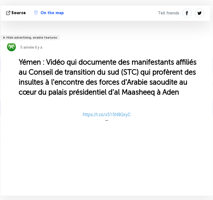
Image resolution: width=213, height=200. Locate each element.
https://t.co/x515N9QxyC (107, 114)
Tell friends (168, 13)
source (16, 13)
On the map (49, 12)
